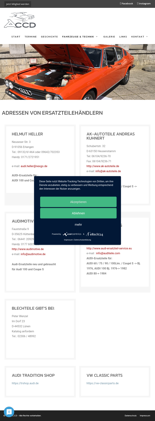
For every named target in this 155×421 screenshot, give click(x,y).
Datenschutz (131, 415)
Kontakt (141, 37)
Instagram (144, 3)
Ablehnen (78, 213)
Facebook (126, 3)
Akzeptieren (78, 202)
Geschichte (49, 37)
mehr (78, 224)
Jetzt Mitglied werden (17, 4)
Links (123, 37)
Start (16, 37)
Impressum (145, 415)
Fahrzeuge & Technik (81, 37)
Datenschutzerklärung (82, 240)
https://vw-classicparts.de (103, 383)
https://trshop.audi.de (25, 383)
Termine (31, 37)
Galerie (109, 37)
